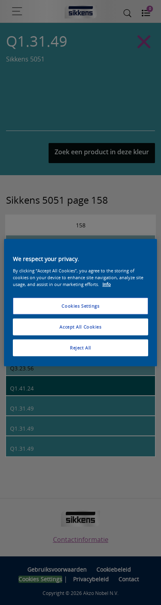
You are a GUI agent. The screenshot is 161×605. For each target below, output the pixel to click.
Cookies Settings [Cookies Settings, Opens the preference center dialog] (80, 306)
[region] (80, 302)
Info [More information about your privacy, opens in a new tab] (106, 284)
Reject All (80, 347)
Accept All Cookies (80, 326)
